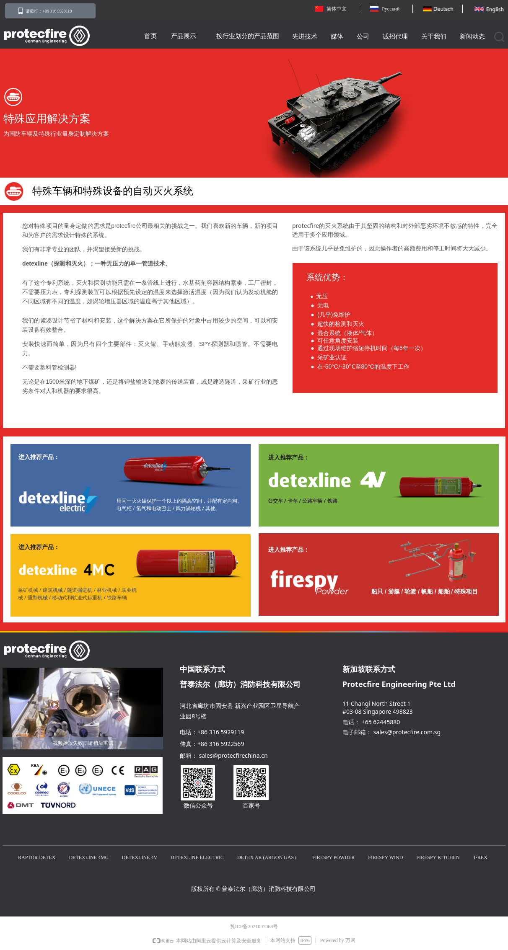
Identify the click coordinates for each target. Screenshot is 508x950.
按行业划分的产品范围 (247, 36)
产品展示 (183, 36)
